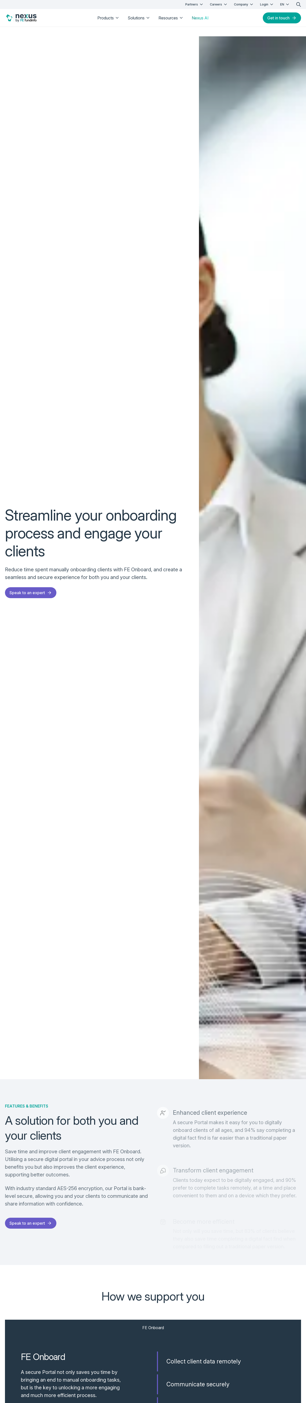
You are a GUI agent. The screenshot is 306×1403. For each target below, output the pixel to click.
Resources (171, 17)
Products (108, 17)
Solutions (139, 17)
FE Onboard (153, 1327)
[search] (298, 4)
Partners (194, 4)
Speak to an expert (30, 592)
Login (267, 4)
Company (244, 4)
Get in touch (282, 17)
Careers (219, 4)
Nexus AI (200, 17)
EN (285, 4)
